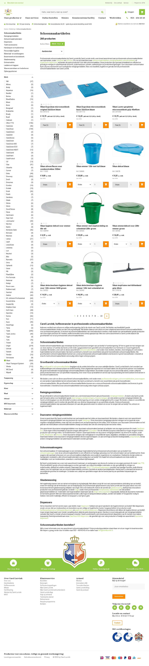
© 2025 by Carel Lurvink (61, 657)
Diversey (69, 60)
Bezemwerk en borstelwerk (14, 57)
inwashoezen (104, 490)
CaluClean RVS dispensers (79, 516)
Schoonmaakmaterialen (13, 39)
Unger (77, 490)
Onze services (31, 18)
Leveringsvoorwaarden (12, 657)
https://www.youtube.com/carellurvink (134, 607)
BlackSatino (49, 435)
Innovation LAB (81, 583)
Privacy (47, 657)
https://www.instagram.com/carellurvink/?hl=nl (127, 607)
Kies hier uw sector (15, 3)
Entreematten (9, 62)
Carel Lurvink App (46, 592)
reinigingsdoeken (116, 60)
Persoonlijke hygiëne (11, 51)
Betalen (43, 604)
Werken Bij (108, 3)
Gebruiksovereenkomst (32, 657)
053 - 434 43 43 (137, 18)
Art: (44, 112)
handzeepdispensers (48, 510)
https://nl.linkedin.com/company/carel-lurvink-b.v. (114, 607)
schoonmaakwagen (47, 453)
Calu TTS (140, 463)
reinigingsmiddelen (117, 396)
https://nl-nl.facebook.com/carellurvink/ (121, 607)
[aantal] (62, 125)
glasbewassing (116, 488)
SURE (42, 435)
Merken (79, 581)
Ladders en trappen (11, 65)
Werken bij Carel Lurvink (12, 592)
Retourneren (44, 599)
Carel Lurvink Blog (82, 588)
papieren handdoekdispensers (86, 510)
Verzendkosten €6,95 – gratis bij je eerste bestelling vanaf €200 (71, 24)
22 (101, 316)
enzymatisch (135, 437)
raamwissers (114, 490)
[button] (18, 77)
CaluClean (60, 60)
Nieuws (65, 18)
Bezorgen (43, 583)
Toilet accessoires (10, 45)
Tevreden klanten (82, 585)
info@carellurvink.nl (105, 530)
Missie (6, 588)
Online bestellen (50, 18)
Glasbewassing (9, 59)
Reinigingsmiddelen (11, 36)
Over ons (7, 581)
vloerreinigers (77, 398)
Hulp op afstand (46, 595)
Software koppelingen (48, 585)
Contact (102, 18)
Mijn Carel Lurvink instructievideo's (52, 590)
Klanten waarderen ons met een (128, 24)
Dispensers (8, 42)
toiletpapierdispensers (64, 510)
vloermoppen (140, 379)
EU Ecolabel (92, 431)
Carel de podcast (82, 590)
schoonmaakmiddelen (101, 60)
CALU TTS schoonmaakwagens (98, 467)
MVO (6, 595)
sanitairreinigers (88, 398)
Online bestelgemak (40, 24)
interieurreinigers (101, 398)
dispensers (85, 506)
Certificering (8, 590)
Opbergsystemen (10, 71)
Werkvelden (115, 18)
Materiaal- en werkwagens (14, 54)
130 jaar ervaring (24, 24)
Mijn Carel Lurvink (46, 588)
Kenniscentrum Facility (83, 18)
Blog (140, 607)
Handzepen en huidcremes (14, 48)
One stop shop (10, 24)
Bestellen (43, 581)
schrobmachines (129, 60)
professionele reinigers (110, 379)
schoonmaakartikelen (88, 350)
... (98, 316)
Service (126, 3)
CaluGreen (86, 420)
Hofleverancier (9, 585)
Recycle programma (47, 602)
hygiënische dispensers (48, 62)
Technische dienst (46, 597)
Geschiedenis (9, 583)
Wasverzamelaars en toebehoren (16, 68)
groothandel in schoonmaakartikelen (56, 367)
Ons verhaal (118, 3)
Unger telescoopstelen (102, 492)
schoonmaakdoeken (126, 379)
